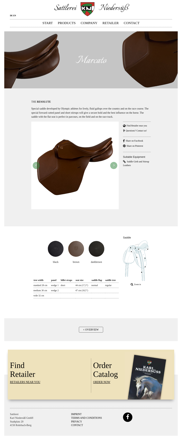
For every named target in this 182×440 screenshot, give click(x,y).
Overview (91, 329)
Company (89, 23)
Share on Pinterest (133, 146)
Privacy (76, 421)
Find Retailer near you (135, 125)
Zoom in (136, 284)
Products (67, 23)
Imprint (76, 414)
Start (48, 23)
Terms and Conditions (86, 417)
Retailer (111, 23)
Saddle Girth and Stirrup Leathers (136, 163)
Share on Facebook (133, 141)
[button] (36, 165)
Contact (131, 23)
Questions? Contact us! (135, 130)
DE (11, 16)
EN (14, 16)
